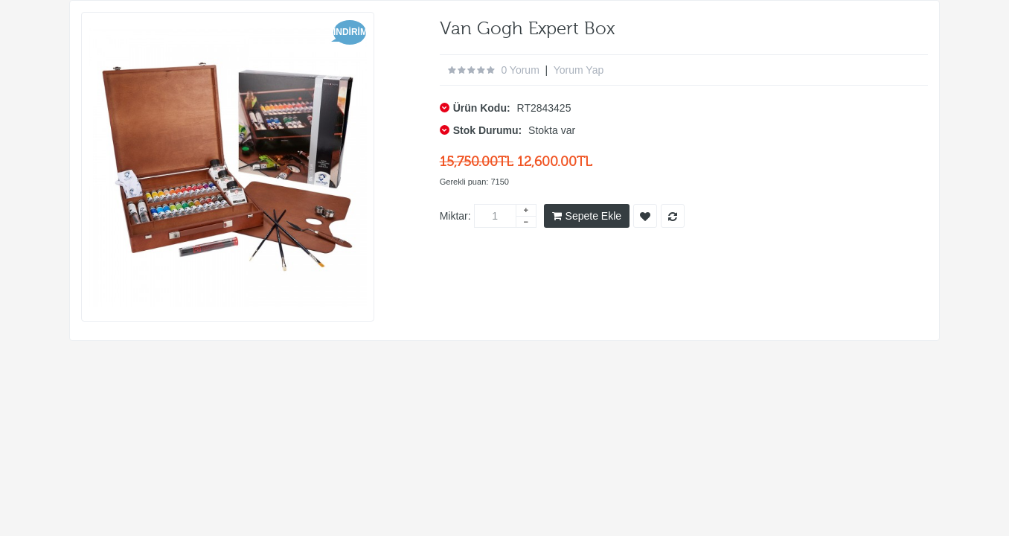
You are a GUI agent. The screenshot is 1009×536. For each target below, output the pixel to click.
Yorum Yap (578, 70)
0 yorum (520, 70)
